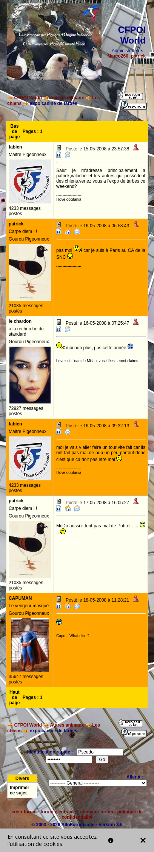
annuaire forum (96, 811)
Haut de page (14, 697)
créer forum (24, 811)
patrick (138, 56)
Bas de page (14, 131)
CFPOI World (28, 97)
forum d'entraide (58, 811)
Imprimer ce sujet (19, 790)
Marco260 (118, 56)
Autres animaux (67, 97)
